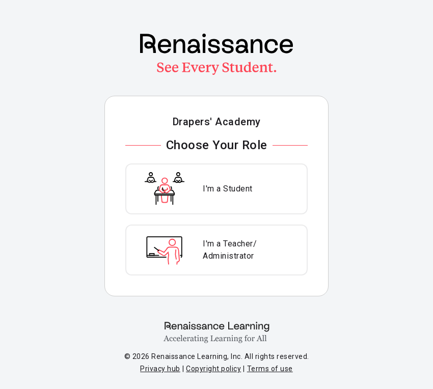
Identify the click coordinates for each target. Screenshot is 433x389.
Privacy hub (160, 369)
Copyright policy (213, 369)
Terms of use (270, 369)
